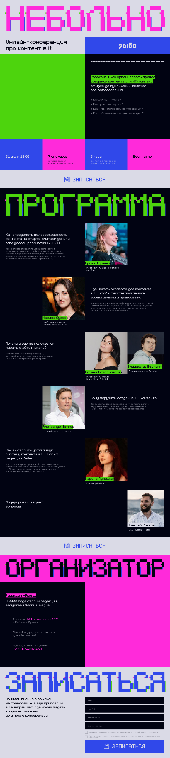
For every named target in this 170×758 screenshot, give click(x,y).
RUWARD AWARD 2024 (27, 648)
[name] (124, 700)
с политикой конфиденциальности (144, 732)
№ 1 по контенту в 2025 (42, 619)
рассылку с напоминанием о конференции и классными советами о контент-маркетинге (125, 737)
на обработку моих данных (107, 732)
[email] (124, 708)
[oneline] (124, 717)
